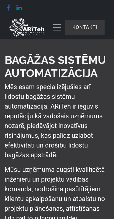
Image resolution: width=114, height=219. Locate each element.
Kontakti (84, 27)
